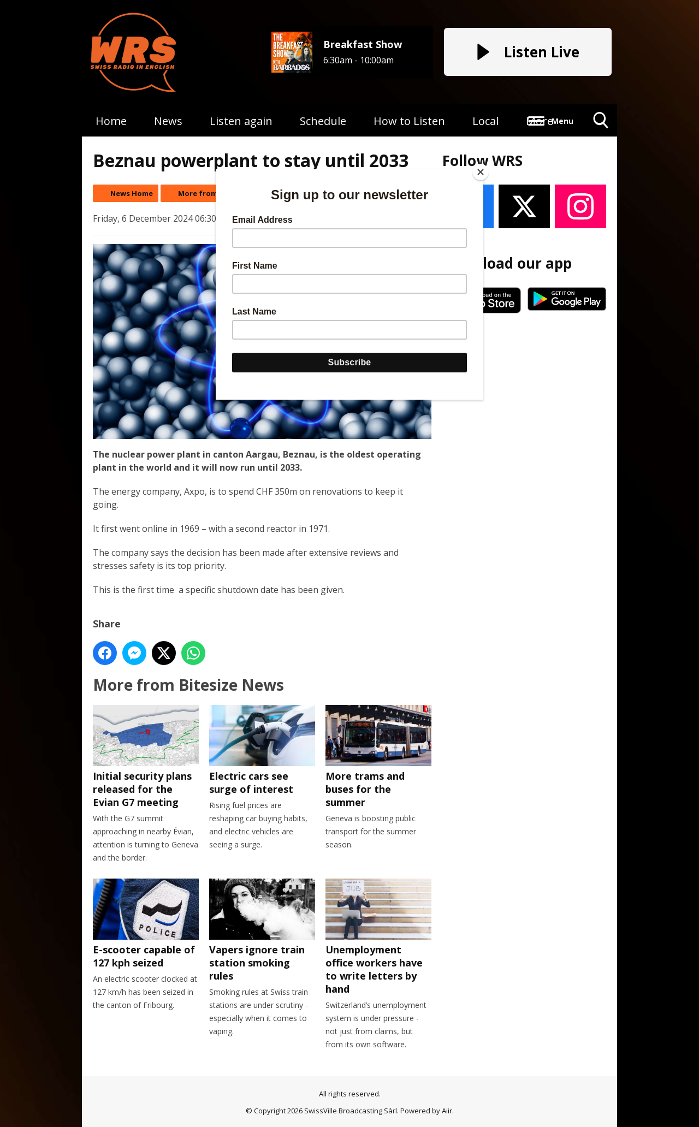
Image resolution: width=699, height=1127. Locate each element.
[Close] (480, 172)
